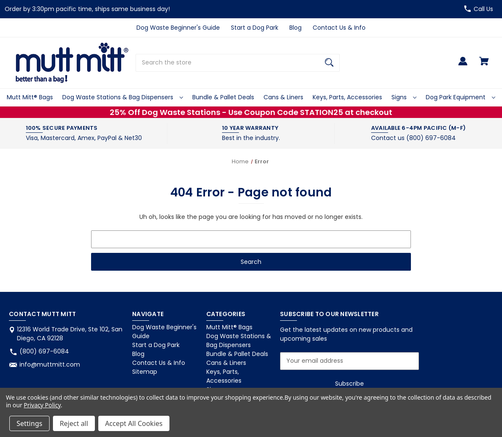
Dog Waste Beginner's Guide (178, 27)
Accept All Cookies (134, 423)
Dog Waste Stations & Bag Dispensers (122, 97)
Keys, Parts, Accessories (347, 97)
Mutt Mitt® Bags (30, 97)
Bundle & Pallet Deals (223, 97)
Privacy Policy (42, 405)
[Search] (329, 63)
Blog (295, 27)
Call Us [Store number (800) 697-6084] (483, 9)
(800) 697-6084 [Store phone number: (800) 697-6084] (44, 351)
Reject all (74, 423)
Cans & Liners (283, 97)
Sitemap (144, 371)
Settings (29, 423)
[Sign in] (462, 65)
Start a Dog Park (254, 27)
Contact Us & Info (339, 27)
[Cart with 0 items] (484, 65)
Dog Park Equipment (460, 97)
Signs (403, 97)
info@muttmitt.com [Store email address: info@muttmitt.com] (49, 364)
